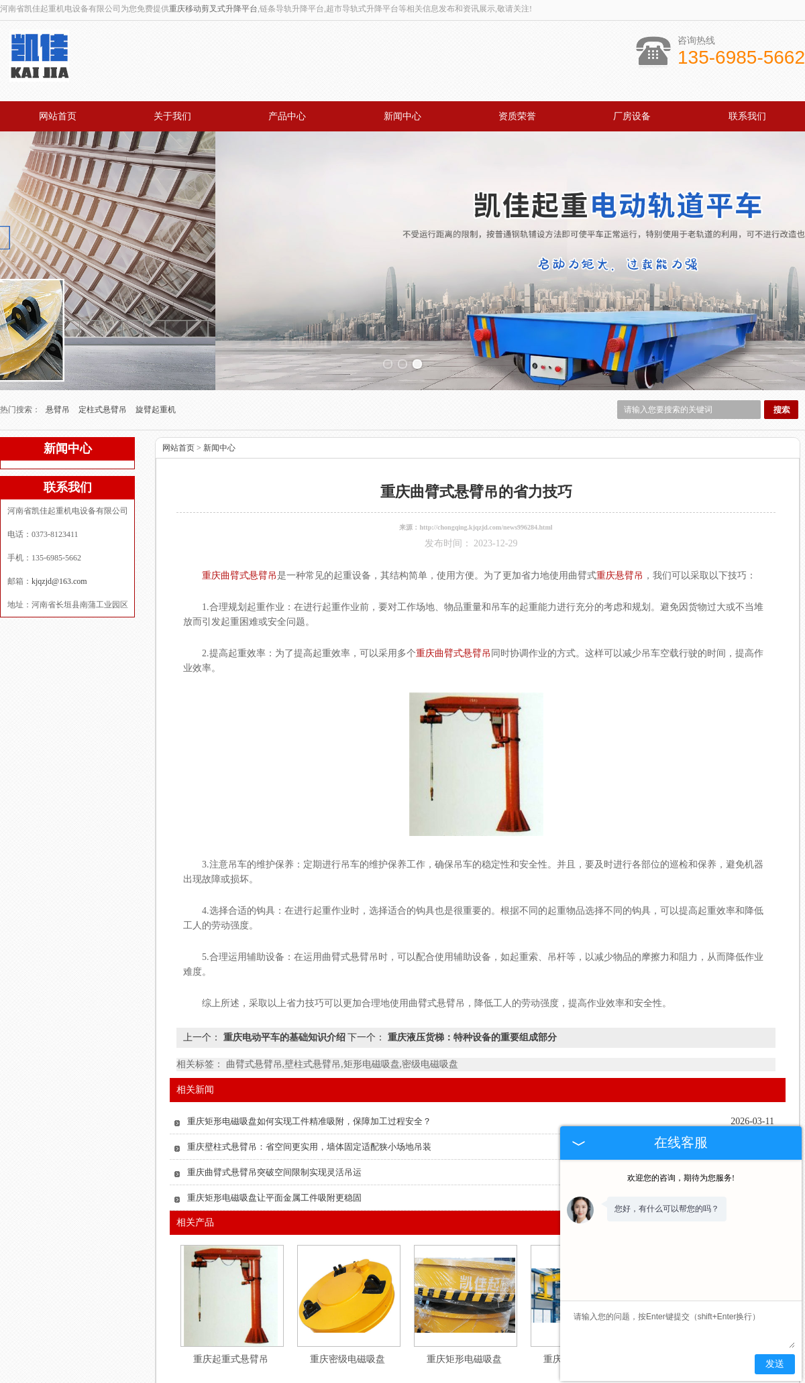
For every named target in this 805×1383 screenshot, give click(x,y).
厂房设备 (632, 116)
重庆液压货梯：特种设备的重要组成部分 (471, 960)
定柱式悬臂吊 (103, 332)
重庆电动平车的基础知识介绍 (284, 960)
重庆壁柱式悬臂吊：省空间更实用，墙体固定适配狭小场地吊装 (309, 1070)
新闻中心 (402, 116)
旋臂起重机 (156, 332)
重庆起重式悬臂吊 (230, 1282)
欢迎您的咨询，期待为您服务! (681, 1178)
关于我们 (172, 116)
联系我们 (747, 116)
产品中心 (287, 116)
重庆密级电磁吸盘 (347, 1282)
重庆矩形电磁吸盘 (464, 1282)
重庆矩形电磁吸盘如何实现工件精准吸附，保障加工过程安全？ (309, 1044)
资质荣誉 (517, 116)
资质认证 (484, 1342)
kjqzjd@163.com (59, 504)
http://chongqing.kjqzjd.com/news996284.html (485, 450)
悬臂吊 (59, 332)
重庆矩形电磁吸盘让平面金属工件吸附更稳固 (274, 1121)
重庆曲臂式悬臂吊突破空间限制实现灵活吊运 (274, 1095)
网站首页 (57, 116)
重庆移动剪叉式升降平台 (213, 8)
